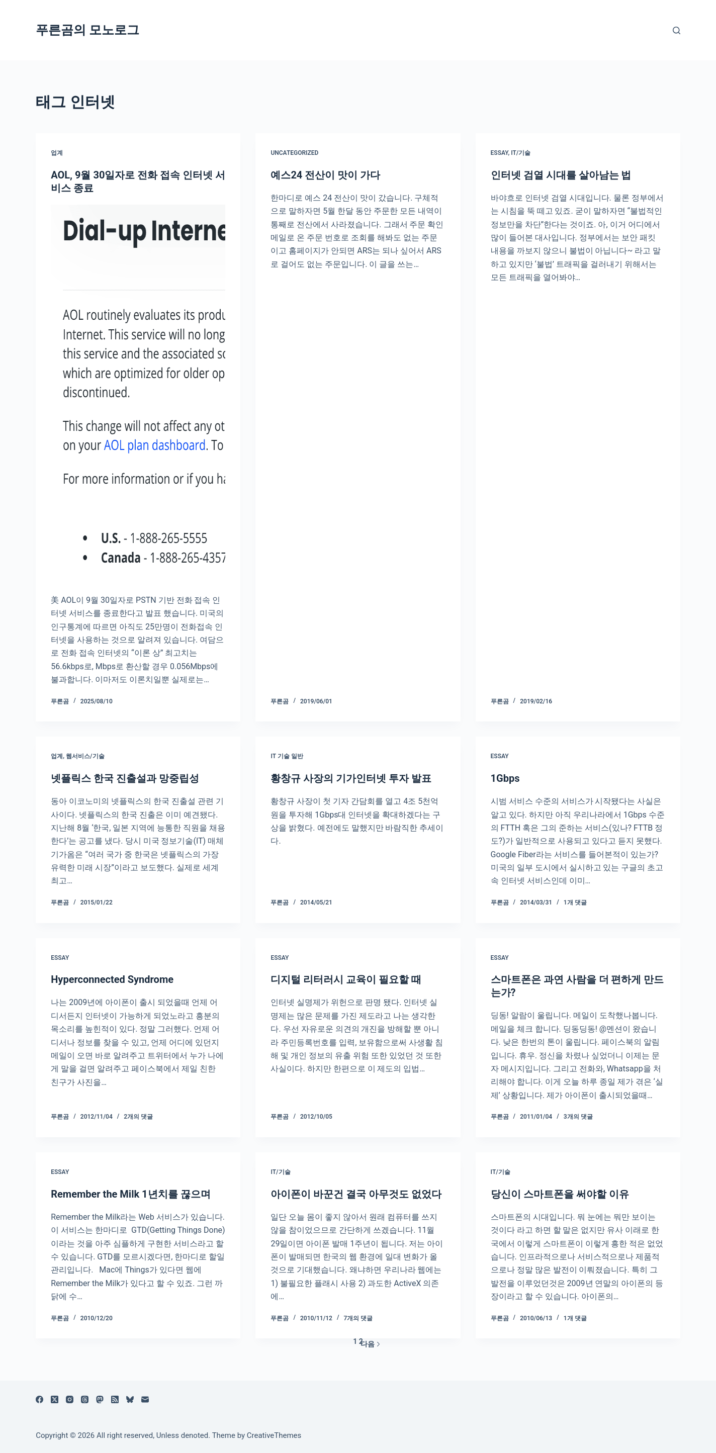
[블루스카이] (130, 1399)
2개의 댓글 (138, 1116)
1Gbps (505, 778)
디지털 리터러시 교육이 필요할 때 (346, 979)
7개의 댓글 (358, 1318)
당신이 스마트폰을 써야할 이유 (560, 1194)
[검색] (676, 30)
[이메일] (145, 1399)
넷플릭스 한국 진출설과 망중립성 (125, 778)
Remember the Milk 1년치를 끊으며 (130, 1194)
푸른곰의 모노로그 (87, 30)
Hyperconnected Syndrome (112, 979)
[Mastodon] (100, 1399)
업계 (57, 152)
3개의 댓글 (578, 1116)
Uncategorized (294, 152)
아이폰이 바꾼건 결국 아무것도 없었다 (356, 1194)
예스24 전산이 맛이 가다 (325, 175)
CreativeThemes (274, 1435)
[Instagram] (69, 1399)
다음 (371, 1344)
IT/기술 (520, 152)
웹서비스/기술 (85, 756)
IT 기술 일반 (287, 756)
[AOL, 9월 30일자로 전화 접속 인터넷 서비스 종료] (138, 394)
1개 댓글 (575, 902)
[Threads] (84, 1399)
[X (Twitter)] (54, 1399)
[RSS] (115, 1399)
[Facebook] (39, 1399)
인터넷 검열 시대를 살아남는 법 (561, 175)
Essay (499, 152)
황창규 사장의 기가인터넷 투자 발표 (351, 778)
